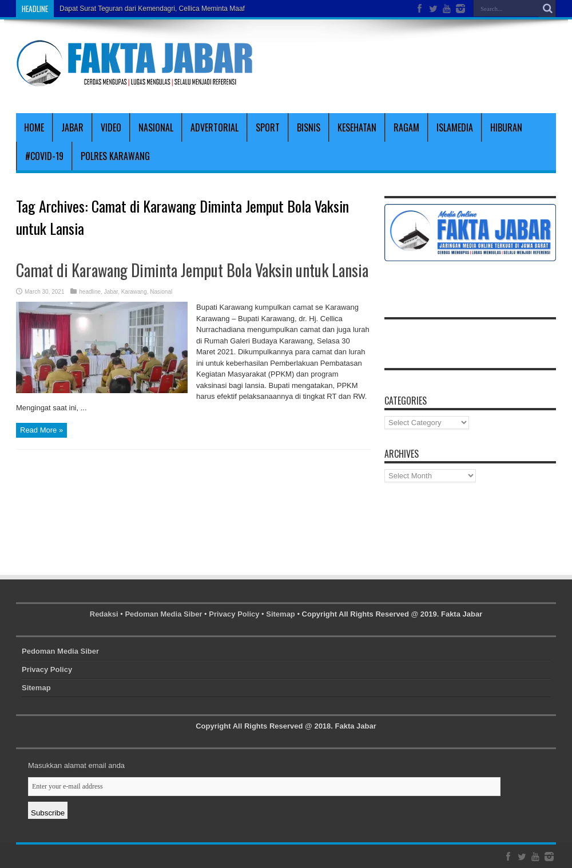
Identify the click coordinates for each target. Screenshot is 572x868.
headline (90, 292)
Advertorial (214, 127)
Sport (268, 127)
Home (34, 127)
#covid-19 (44, 156)
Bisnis (308, 127)
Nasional (155, 127)
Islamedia (454, 127)
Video (111, 127)
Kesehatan (356, 127)
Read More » (41, 430)
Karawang (134, 292)
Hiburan (506, 127)
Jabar (72, 127)
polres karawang (115, 156)
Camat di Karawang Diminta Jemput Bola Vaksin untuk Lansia (192, 270)
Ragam (406, 127)
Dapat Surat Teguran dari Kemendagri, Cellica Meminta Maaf (152, 9)
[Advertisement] (422, 64)
